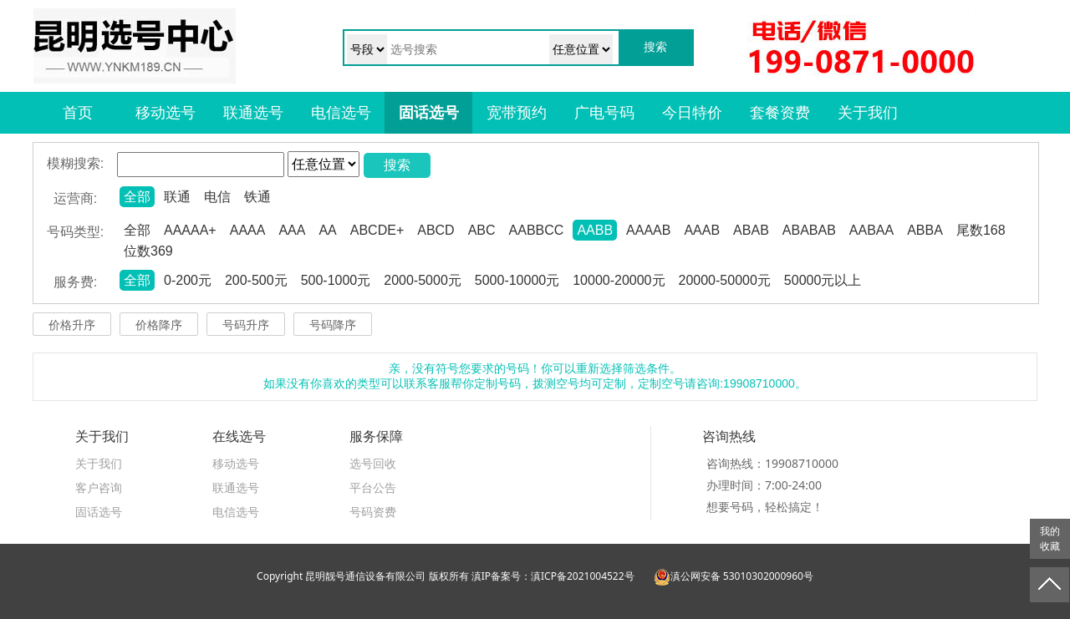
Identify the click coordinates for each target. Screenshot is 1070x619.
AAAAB (648, 230)
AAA (291, 230)
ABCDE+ (377, 230)
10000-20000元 (619, 280)
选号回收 (372, 463)
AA (327, 230)
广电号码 (604, 112)
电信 (217, 197)
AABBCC (536, 230)
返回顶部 (1050, 584)
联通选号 (253, 112)
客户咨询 (98, 487)
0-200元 (187, 280)
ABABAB (809, 230)
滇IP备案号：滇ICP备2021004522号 (552, 576)
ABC (482, 230)
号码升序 (245, 325)
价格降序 (158, 325)
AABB (595, 230)
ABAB (751, 230)
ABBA (925, 230)
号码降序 (332, 325)
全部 (137, 197)
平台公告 (372, 487)
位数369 (148, 251)
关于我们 (868, 112)
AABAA (871, 230)
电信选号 (341, 112)
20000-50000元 (725, 280)
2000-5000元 (422, 280)
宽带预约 (517, 112)
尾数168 (981, 230)
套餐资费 (780, 112)
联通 (177, 197)
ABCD (435, 230)
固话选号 (429, 112)
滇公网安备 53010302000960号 (733, 576)
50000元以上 (823, 280)
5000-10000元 (517, 280)
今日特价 (692, 112)
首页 (78, 112)
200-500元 (256, 280)
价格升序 (71, 325)
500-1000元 (336, 280)
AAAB (702, 230)
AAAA (248, 230)
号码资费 (372, 512)
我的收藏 (1050, 538)
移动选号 (165, 112)
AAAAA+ (190, 230)
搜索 (397, 165)
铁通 (257, 197)
